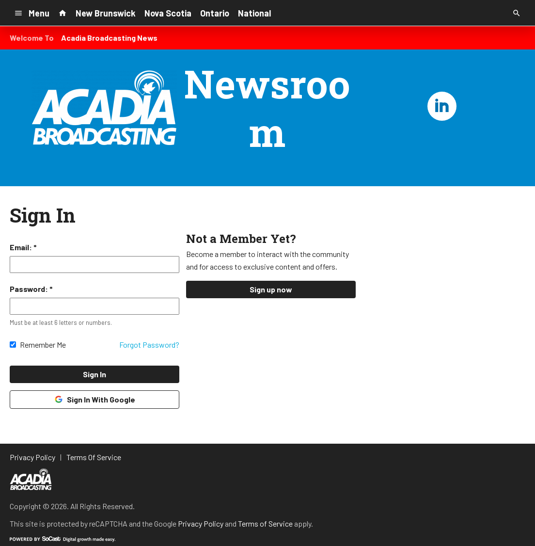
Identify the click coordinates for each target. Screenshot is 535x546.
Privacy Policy (200, 523)
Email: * (23, 247)
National (254, 13)
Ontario (214, 13)
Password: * (31, 288)
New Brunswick (106, 13)
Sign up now (271, 289)
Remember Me (43, 344)
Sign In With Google (94, 399)
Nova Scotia (167, 13)
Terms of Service (265, 523)
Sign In (94, 374)
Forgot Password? (149, 344)
